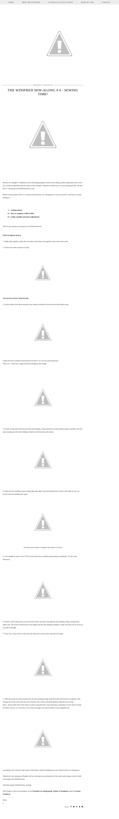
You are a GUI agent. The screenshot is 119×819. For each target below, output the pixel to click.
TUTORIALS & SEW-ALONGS (60, 2)
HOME (11, 2)
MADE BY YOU (87, 2)
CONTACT (106, 2)
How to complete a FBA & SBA (22, 213)
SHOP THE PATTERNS (31, 2)
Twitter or (57, 791)
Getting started (16, 210)
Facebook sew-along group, (42, 791)
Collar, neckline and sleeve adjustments (24, 217)
